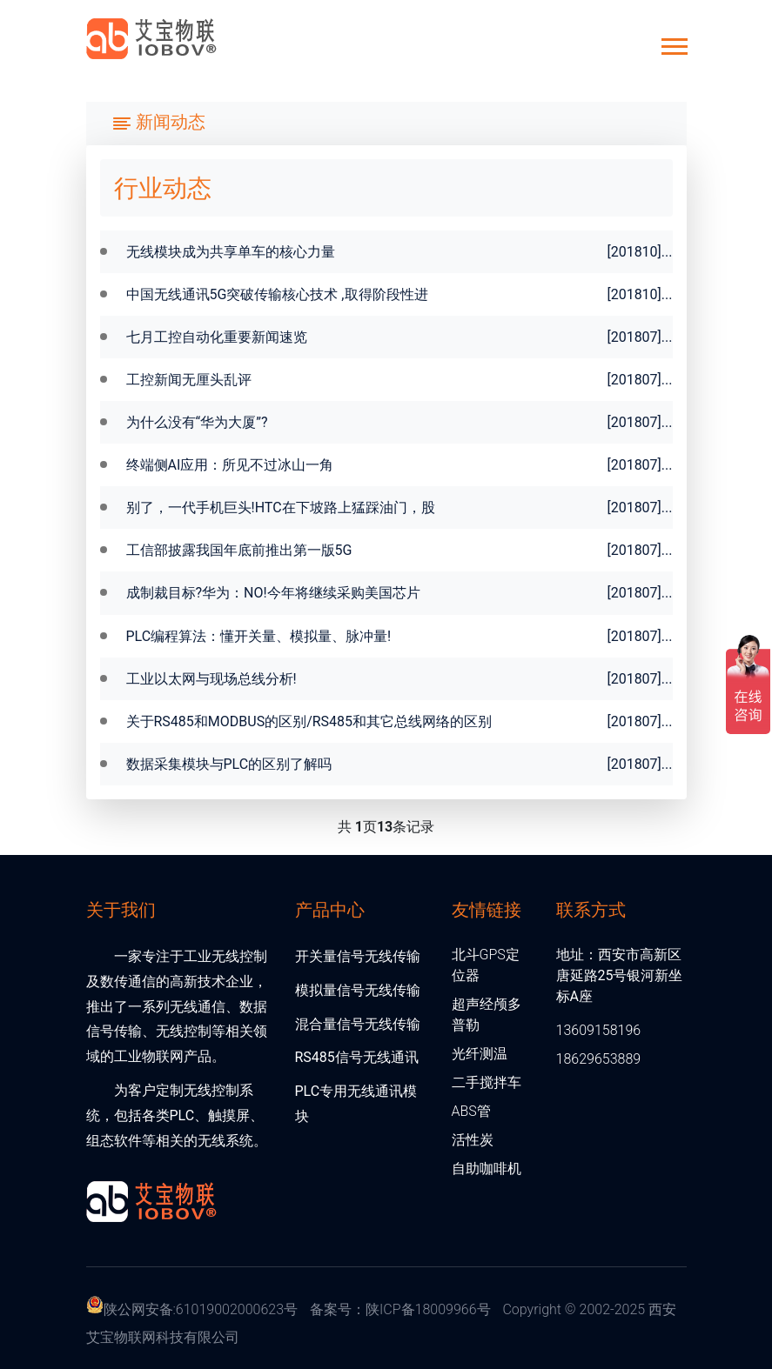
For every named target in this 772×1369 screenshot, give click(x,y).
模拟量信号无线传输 (357, 990)
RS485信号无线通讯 (357, 1057)
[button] (673, 43)
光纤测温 (479, 1053)
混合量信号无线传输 (357, 1024)
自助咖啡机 (486, 1168)
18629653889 (598, 1059)
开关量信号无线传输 (357, 956)
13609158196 (598, 1030)
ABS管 (471, 1111)
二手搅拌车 (486, 1082)
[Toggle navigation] (159, 123)
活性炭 (472, 1140)
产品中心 (330, 908)
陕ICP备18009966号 (428, 1309)
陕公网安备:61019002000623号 (201, 1309)
